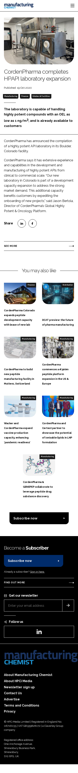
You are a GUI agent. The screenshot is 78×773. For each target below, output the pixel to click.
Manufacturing (10, 96)
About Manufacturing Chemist (28, 675)
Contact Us (13, 693)
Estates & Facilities (41, 96)
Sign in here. (37, 571)
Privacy (10, 711)
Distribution (68, 285)
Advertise (12, 699)
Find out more (14, 582)
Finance (24, 96)
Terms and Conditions (21, 705)
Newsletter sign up (19, 687)
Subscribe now (25, 518)
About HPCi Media (18, 681)
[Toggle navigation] (72, 6)
